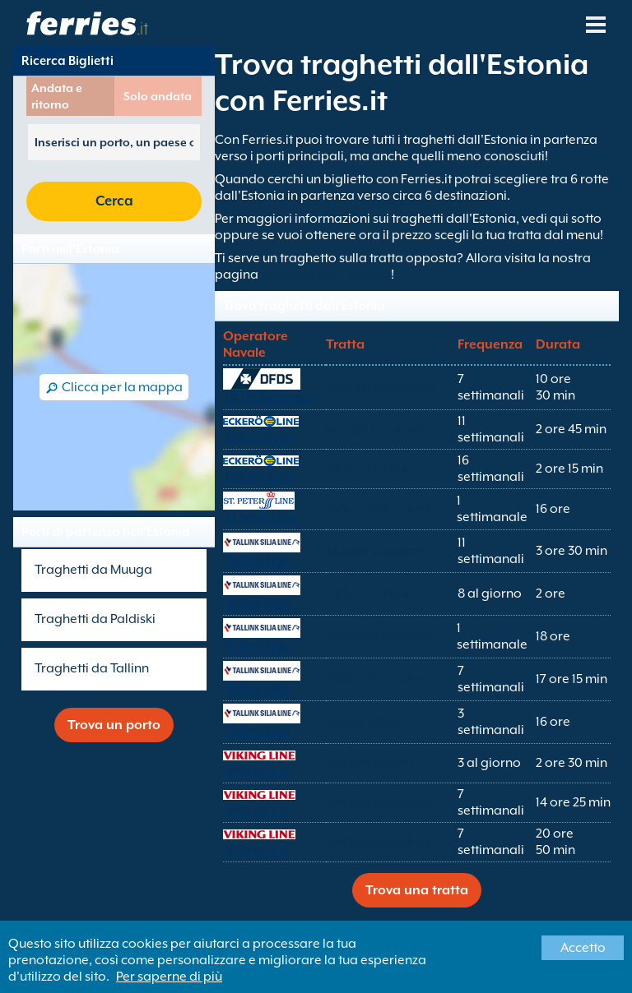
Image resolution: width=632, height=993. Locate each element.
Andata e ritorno (56, 96)
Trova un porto (113, 725)
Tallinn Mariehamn (381, 636)
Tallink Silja (257, 560)
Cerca (114, 201)
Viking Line (257, 771)
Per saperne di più (169, 976)
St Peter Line (260, 517)
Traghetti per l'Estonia (326, 274)
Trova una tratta (416, 890)
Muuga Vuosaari (375, 429)
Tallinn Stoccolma (378, 508)
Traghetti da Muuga (93, 569)
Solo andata (157, 96)
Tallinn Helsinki (369, 468)
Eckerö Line (259, 437)
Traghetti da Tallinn (92, 668)
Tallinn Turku (363, 721)
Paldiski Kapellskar (382, 387)
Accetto (583, 947)
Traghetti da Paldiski (95, 619)
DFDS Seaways (269, 397)
